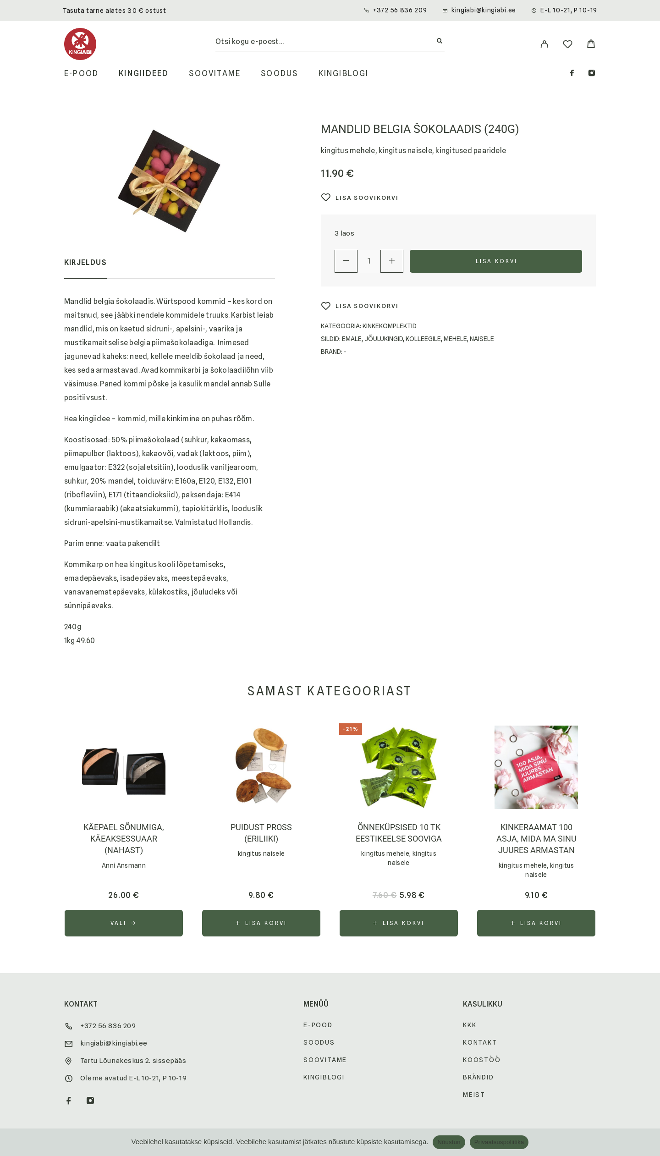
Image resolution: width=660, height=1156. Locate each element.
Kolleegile (423, 338)
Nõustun (448, 1142)
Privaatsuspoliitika (499, 1142)
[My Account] (544, 44)
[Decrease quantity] (346, 261)
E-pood (81, 73)
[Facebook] (572, 74)
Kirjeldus (85, 262)
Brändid (478, 1077)
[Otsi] (439, 41)
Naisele (482, 338)
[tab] (85, 269)
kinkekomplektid (390, 326)
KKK (469, 1025)
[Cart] (591, 45)
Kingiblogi (344, 73)
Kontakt (480, 1042)
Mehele (455, 338)
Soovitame (215, 73)
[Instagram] (592, 74)
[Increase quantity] (391, 261)
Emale (352, 338)
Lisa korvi (497, 261)
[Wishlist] (567, 45)
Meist (474, 1094)
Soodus (279, 73)
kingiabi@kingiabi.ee (483, 10)
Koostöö (482, 1059)
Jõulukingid (383, 338)
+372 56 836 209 (400, 10)
